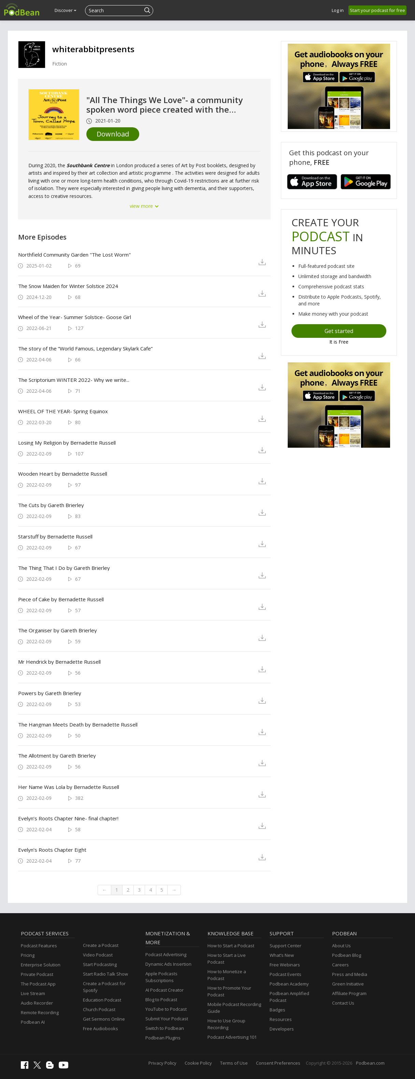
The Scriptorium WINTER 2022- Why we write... (73, 380)
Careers (340, 965)
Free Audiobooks (100, 1028)
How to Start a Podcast (231, 946)
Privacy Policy (162, 1063)
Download (113, 134)
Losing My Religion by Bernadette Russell (67, 443)
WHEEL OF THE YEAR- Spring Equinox (63, 411)
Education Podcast (102, 1000)
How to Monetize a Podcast (227, 974)
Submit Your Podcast (166, 1019)
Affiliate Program (349, 993)
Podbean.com (370, 1063)
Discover (65, 10)
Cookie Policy (198, 1063)
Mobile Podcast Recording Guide (234, 1007)
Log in (338, 10)
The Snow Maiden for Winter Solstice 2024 (68, 286)
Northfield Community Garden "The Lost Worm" (74, 254)
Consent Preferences (278, 1063)
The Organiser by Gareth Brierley (57, 630)
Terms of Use (234, 1063)
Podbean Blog (346, 955)
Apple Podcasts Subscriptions (161, 976)
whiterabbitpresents (93, 49)
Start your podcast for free (377, 10)
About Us (341, 946)
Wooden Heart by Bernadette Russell (62, 474)
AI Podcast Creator (164, 990)
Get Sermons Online (104, 1019)
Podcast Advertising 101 (232, 1037)
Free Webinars (285, 965)
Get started (339, 331)
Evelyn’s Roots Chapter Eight (52, 850)
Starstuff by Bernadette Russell (55, 536)
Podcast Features (39, 946)
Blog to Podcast (161, 999)
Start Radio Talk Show (105, 974)
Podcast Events (285, 974)
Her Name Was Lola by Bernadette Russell (68, 787)
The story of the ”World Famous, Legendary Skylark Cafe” (85, 348)
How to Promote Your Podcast (229, 991)
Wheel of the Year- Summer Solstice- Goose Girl (74, 317)
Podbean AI (33, 1022)
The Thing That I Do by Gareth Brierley (64, 568)
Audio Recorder (37, 1003)
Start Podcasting (100, 964)
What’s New (282, 955)
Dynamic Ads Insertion (168, 964)
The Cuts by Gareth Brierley (51, 505)
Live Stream (33, 993)
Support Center (285, 946)
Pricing (27, 955)
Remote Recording (40, 1012)
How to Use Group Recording (226, 1024)
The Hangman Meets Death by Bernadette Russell (78, 724)
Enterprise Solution (40, 965)
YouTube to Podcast (166, 1009)
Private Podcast (37, 974)
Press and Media (349, 974)
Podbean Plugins (163, 1038)
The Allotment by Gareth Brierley (57, 755)
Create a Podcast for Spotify (104, 986)
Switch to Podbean (164, 1028)
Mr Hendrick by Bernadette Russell (59, 662)
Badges (277, 1010)
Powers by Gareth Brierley (49, 693)
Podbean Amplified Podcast (289, 996)
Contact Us (343, 1003)
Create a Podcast (100, 945)
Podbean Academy (289, 984)
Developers (282, 1029)
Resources (281, 1019)
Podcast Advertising (165, 954)
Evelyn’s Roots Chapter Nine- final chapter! (68, 818)
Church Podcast (99, 1009)
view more (144, 206)
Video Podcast (98, 955)
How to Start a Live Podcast (227, 958)
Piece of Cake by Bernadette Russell (61, 599)
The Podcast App (38, 984)
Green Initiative (348, 984)
